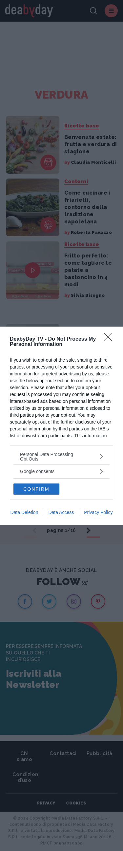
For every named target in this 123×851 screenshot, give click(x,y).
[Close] (110, 339)
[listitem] (61, 456)
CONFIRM (36, 489)
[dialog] (61, 426)
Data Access (61, 512)
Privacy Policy (98, 512)
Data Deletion (24, 512)
